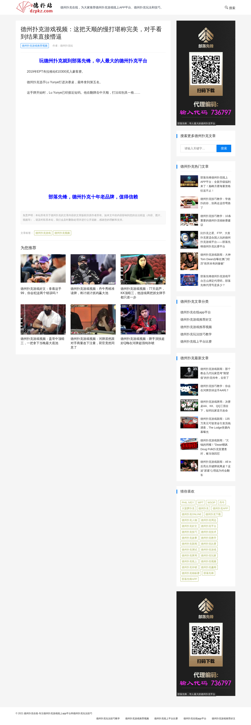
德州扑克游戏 (43, 232)
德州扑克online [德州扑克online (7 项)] (191, 514)
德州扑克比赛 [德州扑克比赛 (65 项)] (208, 543)
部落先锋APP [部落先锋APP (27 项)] (189, 579)
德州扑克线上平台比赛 (196, 341)
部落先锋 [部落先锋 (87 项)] (209, 573)
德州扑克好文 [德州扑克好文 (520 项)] (189, 526)
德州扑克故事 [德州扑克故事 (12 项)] (189, 537)
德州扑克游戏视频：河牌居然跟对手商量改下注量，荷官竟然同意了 (93, 343)
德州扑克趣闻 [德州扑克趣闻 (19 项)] (208, 567)
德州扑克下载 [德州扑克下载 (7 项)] (213, 514)
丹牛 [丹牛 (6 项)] (222, 502)
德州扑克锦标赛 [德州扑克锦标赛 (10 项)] (191, 573)
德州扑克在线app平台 (195, 312)
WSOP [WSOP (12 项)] (211, 502)
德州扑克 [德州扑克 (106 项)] (203, 508)
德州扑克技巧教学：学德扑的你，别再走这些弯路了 (215, 203)
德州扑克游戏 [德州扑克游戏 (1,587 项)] (208, 549)
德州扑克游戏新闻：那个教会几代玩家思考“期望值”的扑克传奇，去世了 (215, 373)
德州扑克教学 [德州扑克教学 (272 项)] (208, 537)
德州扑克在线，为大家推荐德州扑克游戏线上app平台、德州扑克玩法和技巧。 (111, 7)
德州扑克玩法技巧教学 (196, 334)
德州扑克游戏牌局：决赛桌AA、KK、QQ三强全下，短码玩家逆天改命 (215, 406)
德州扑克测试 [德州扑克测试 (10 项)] (189, 549)
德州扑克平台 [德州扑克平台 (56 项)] (208, 526)
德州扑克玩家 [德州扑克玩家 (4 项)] (208, 555)
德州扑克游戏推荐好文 (196, 319)
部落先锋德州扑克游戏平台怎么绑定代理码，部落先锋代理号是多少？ (215, 281)
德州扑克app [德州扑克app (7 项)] (220, 508)
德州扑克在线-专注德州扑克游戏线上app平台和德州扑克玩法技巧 (58, 713)
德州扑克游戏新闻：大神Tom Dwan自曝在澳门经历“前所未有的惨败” (215, 259)
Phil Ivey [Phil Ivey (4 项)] (188, 502)
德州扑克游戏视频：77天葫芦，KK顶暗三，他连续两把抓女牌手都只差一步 (143, 293)
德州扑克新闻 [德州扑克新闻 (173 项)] (189, 543)
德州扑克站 (66, 45)
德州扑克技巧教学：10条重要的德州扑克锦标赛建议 (215, 220)
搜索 (224, 148)
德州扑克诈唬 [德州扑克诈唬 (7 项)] (189, 567)
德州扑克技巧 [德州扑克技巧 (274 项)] (189, 531)
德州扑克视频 (62, 232)
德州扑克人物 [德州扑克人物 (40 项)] (189, 520)
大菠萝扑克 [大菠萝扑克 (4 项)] (188, 508)
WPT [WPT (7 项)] (201, 502)
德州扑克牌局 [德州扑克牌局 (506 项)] (189, 555)
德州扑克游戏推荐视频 (34, 45)
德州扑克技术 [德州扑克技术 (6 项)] (208, 531)
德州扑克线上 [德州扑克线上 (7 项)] (189, 561)
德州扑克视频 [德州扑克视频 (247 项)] (208, 561)
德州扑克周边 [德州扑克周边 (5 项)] (208, 520)
